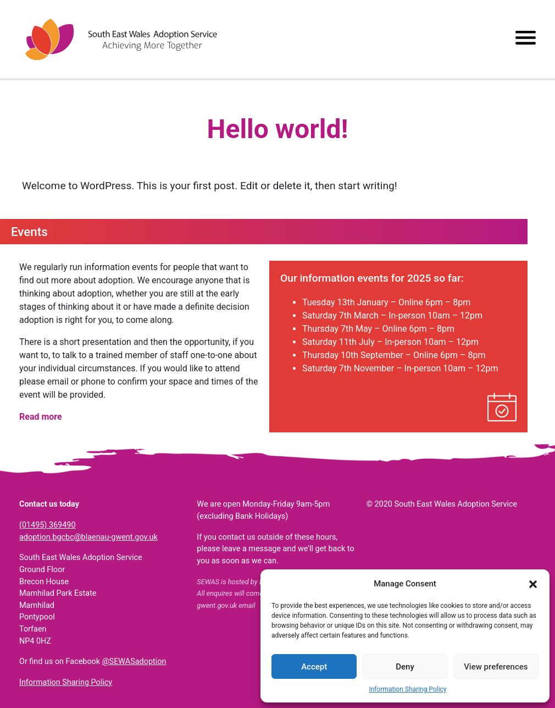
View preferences (496, 667)
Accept (314, 667)
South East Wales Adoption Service (121, 39)
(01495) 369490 (47, 525)
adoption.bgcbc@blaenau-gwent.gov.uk (88, 537)
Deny (405, 667)
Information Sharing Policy (407, 689)
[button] (533, 583)
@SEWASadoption (134, 661)
